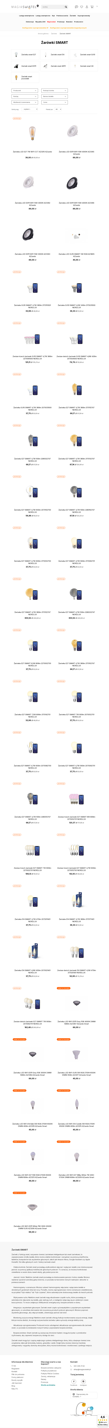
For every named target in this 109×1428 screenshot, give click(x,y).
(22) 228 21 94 (79, 1366)
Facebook (73, 1382)
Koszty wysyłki (17, 1380)
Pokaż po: (49, 109)
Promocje (60, 22)
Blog (13, 1386)
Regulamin (15, 1369)
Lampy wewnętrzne (26, 16)
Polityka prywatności (49, 1371)
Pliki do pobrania (18, 1374)
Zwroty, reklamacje (48, 1376)
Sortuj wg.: (15, 109)
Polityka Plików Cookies (50, 1374)
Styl (53, 16)
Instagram (83, 1382)
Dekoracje (30, 22)
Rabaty (43, 1379)
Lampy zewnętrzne (43, 16)
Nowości (69, 22)
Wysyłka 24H (40, 22)
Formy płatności (17, 1377)
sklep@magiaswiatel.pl (82, 1369)
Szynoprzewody (84, 16)
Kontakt (14, 1371)
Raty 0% (15, 1389)
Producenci (78, 22)
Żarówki (73, 16)
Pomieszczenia (62, 16)
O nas (14, 1366)
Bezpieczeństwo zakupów (51, 1368)
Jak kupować (17, 1383)
